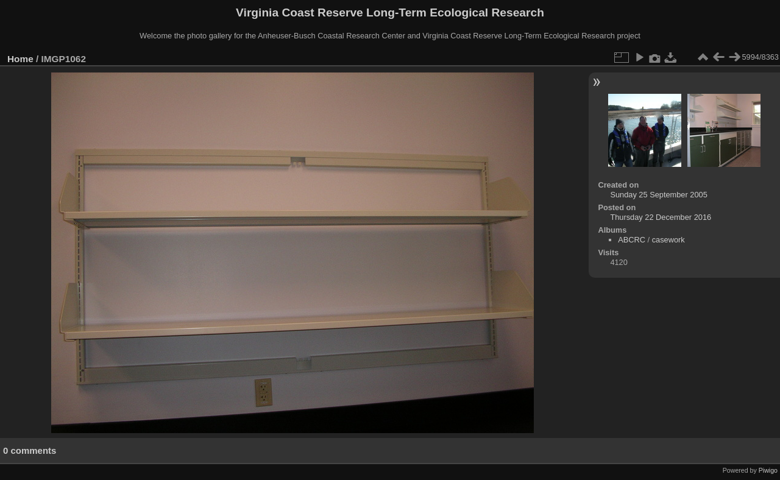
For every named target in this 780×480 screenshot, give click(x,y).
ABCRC (631, 239)
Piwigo (768, 470)
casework (668, 239)
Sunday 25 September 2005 (658, 194)
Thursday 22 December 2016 (660, 217)
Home (20, 59)
